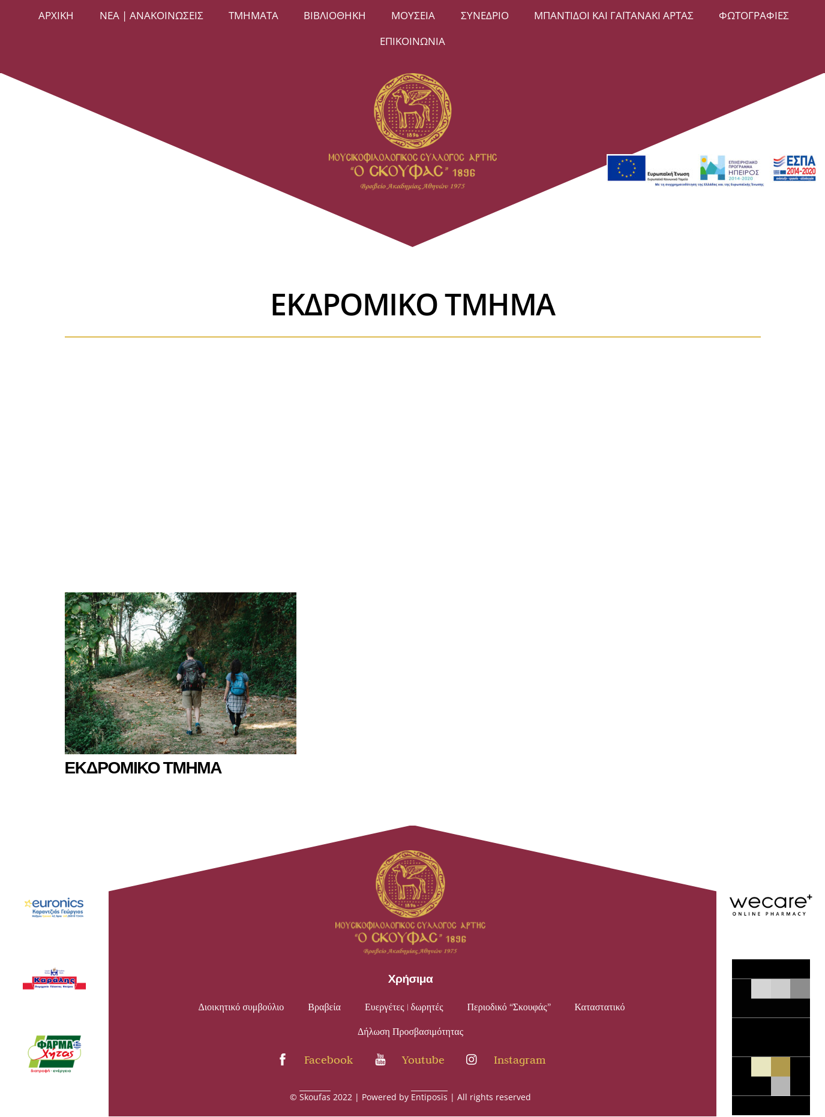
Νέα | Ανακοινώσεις (151, 15)
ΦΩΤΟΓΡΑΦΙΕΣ (754, 15)
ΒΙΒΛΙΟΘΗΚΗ (335, 15)
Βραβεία (324, 1007)
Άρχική (56, 15)
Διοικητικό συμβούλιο (241, 1007)
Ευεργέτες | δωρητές (404, 1007)
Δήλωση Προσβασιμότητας (410, 1031)
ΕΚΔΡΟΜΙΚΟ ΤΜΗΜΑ (143, 766)
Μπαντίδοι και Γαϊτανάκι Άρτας (614, 15)
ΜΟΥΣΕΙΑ (413, 15)
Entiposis (429, 1097)
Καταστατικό (600, 1007)
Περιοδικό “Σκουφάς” (509, 1007)
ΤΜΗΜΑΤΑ (253, 15)
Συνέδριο (485, 15)
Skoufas (315, 1097)
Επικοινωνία (412, 41)
